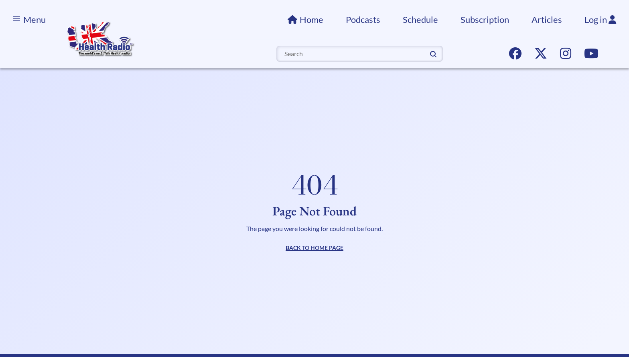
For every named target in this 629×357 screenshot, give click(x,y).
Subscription (485, 19)
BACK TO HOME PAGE (314, 247)
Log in (600, 19)
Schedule (420, 19)
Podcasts (363, 19)
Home (311, 19)
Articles (547, 19)
